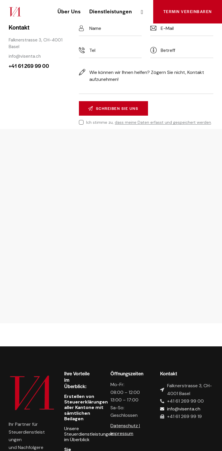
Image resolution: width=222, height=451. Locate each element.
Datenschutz (124, 426)
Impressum (121, 434)
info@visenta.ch (25, 56)
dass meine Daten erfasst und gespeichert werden (163, 123)
